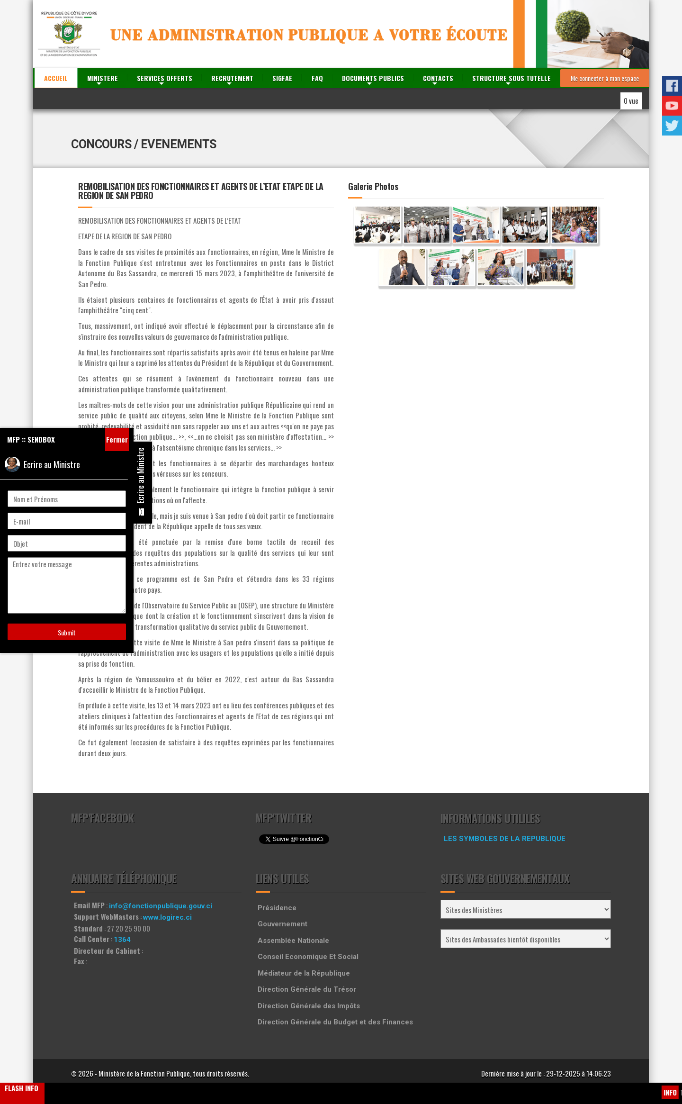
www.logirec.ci (167, 917)
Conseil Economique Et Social (308, 956)
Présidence (277, 908)
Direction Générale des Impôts (309, 1006)
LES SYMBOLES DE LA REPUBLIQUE (504, 838)
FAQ (317, 78)
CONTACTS (438, 78)
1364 (122, 939)
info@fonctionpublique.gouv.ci (160, 906)
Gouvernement (282, 924)
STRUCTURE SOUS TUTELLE (511, 78)
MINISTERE (102, 78)
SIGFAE (282, 78)
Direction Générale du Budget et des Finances (335, 1022)
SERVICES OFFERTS (164, 78)
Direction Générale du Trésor (307, 989)
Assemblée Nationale (293, 940)
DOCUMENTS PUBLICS (373, 78)
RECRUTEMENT (232, 78)
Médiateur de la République (304, 973)
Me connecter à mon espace (605, 78)
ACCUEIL (56, 78)
